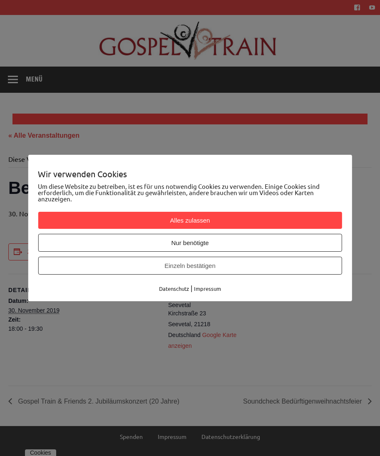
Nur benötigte (190, 242)
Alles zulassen (190, 220)
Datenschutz (174, 288)
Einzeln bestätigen (190, 265)
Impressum (207, 288)
